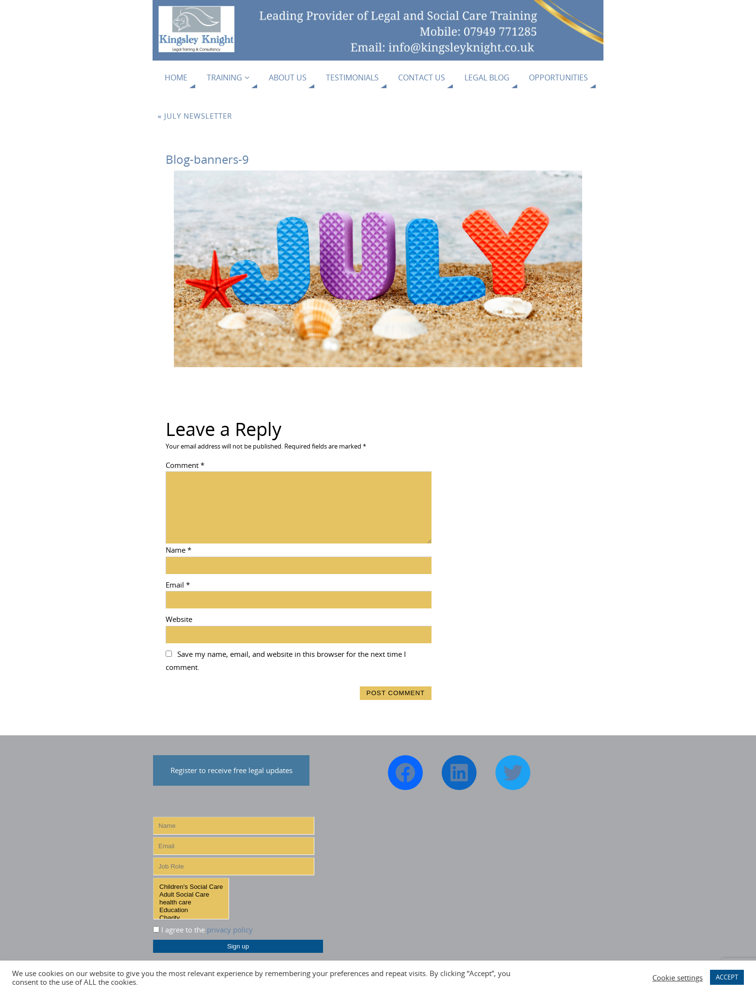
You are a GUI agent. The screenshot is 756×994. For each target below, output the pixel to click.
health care (191, 902)
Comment (185, 465)
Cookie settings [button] (677, 977)
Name (178, 550)
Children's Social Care (191, 887)
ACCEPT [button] (727, 977)
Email (178, 585)
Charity (191, 918)
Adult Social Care (191, 895)
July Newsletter (195, 116)
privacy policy (230, 929)
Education (191, 910)
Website (179, 619)
